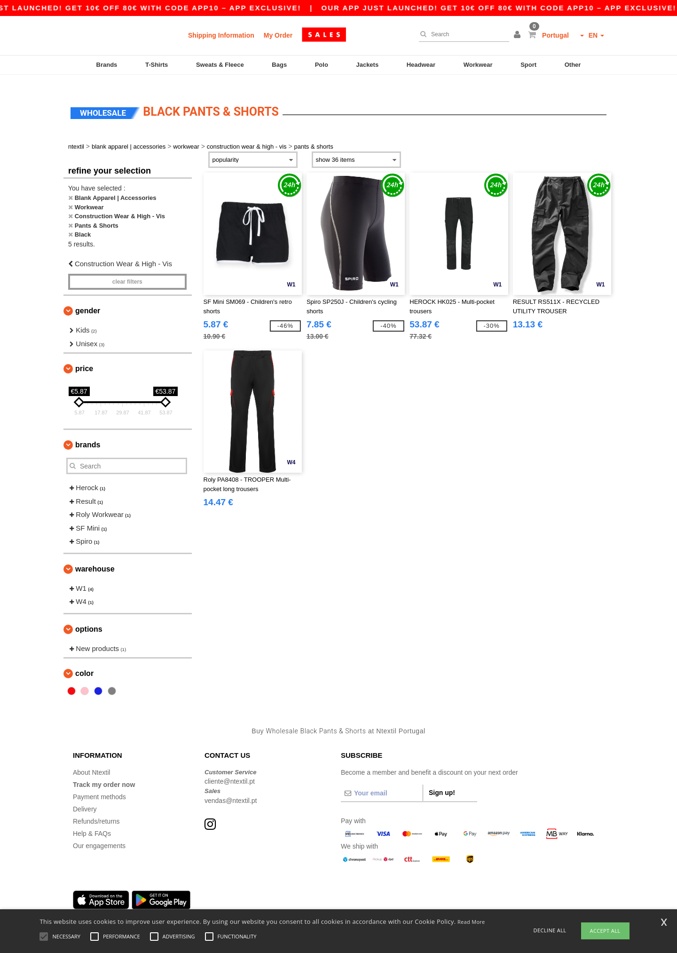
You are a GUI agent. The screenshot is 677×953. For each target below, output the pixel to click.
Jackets (367, 64)
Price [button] (84, 357)
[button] (518, 35)
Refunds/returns (96, 809)
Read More (471, 921)
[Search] (461, 34)
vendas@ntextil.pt (231, 789)
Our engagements (99, 834)
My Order (278, 35)
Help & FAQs (92, 822)
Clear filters (127, 270)
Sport (528, 64)
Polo (321, 64)
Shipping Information (221, 35)
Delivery (85, 797)
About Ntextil (91, 760)
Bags (279, 64)
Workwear (478, 64)
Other (573, 64)
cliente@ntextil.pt (230, 770)
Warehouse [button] (95, 557)
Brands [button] (87, 433)
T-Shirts (156, 64)
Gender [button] (87, 299)
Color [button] (84, 662)
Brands (107, 64)
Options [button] (88, 617)
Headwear (421, 64)
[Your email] (382, 781)
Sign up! (442, 781)
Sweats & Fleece (220, 64)
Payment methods (99, 785)
